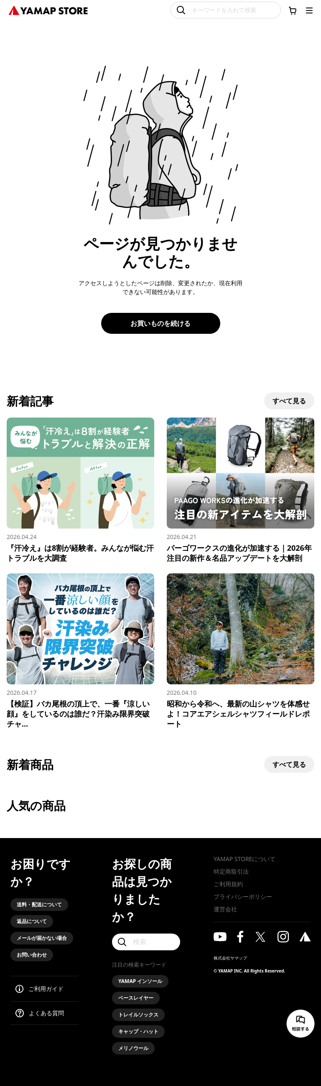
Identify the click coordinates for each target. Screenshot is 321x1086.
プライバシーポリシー (243, 896)
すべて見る (289, 400)
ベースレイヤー (135, 997)
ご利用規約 (228, 884)
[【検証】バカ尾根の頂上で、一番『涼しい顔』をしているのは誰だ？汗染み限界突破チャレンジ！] (80, 651)
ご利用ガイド (46, 989)
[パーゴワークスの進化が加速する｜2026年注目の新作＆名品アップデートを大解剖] (240, 490)
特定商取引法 (231, 871)
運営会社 (225, 909)
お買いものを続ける (160, 323)
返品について (32, 921)
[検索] (146, 942)
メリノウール (133, 1048)
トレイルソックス (138, 1014)
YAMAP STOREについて (244, 859)
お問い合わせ (32, 954)
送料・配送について (39, 904)
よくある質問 (46, 1013)
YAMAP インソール (140, 981)
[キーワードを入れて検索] (226, 10)
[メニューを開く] (309, 10)
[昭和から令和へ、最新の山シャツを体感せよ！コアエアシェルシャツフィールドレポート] (240, 651)
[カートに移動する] (293, 10)
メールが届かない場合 (42, 938)
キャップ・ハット (138, 1031)
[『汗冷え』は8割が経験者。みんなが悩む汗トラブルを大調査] (80, 490)
